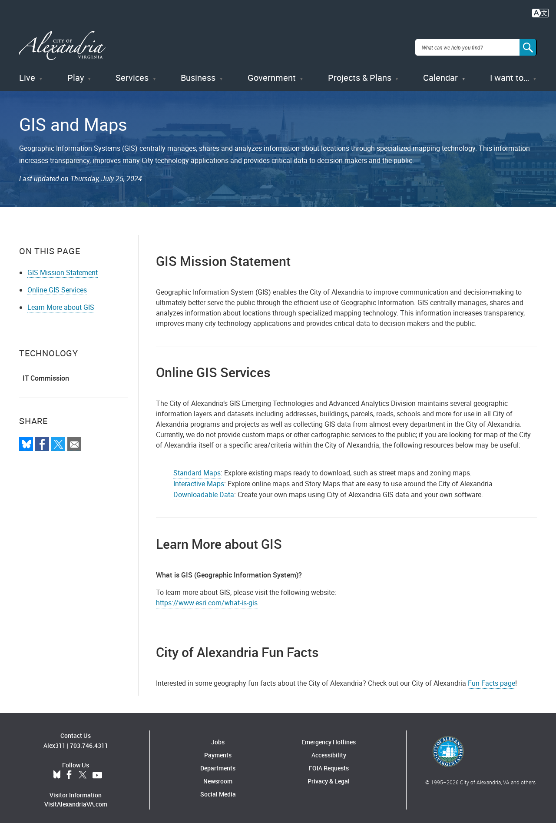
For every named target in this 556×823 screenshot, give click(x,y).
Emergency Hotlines (328, 737)
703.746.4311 (89, 741)
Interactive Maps (198, 479)
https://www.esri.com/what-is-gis (207, 598)
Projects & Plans (359, 74)
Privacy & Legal (329, 777)
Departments (217, 764)
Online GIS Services (57, 285)
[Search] (528, 45)
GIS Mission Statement (62, 268)
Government (272, 74)
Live (27, 74)
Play (75, 74)
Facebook (69, 771)
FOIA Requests (329, 764)
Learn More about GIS (60, 303)
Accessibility (328, 751)
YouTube (97, 771)
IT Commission (46, 373)
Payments (218, 751)
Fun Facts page (491, 679)
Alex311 (54, 741)
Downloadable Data (203, 490)
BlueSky (56, 771)
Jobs (218, 737)
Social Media (218, 790)
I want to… (509, 74)
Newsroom (217, 777)
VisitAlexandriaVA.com (75, 800)
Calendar (440, 74)
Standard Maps (197, 468)
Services (132, 74)
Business (198, 74)
